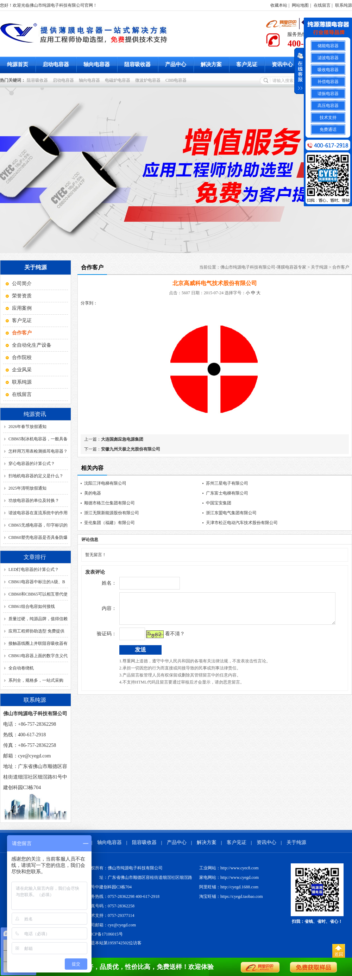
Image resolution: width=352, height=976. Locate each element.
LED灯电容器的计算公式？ (33, 569)
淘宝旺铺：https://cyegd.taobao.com (231, 896)
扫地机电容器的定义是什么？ (35, 475)
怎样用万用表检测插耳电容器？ (38, 451)
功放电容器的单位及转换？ (33, 500)
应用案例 (22, 308)
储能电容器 (328, 45)
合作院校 (22, 357)
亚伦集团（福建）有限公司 (109, 522)
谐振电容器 (328, 93)
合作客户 (340, 267)
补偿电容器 (328, 81)
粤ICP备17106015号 (105, 934)
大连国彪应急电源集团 (122, 439)
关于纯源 (319, 267)
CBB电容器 (177, 80)
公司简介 (22, 283)
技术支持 (328, 117)
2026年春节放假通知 (27, 426)
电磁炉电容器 (118, 80)
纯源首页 (17, 64)
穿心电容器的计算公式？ (31, 463)
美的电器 (92, 493)
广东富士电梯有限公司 (227, 493)
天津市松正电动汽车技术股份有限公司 (242, 522)
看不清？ (160, 639)
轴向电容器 (96, 64)
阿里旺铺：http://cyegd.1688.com (228, 886)
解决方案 (211, 64)
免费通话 (328, 129)
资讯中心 (282, 64)
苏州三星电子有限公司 (227, 483)
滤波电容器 (328, 57)
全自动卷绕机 (21, 668)
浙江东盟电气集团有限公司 (231, 512)
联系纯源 (343, 5)
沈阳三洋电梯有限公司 (105, 483)
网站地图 (300, 5)
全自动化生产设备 (31, 345)
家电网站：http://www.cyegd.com (229, 877)
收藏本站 (278, 5)
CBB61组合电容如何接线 (31, 606)
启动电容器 (56, 64)
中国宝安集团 (218, 502)
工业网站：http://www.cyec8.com (229, 867)
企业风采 (22, 369)
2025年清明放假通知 (27, 488)
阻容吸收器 (137, 64)
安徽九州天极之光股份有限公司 (130, 449)
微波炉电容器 (149, 80)
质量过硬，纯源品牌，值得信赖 (38, 618)
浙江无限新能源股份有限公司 (111, 512)
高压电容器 (328, 105)
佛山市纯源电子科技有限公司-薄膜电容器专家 (263, 267)
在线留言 (322, 5)
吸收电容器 (328, 69)
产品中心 (175, 64)
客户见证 (246, 64)
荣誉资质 (22, 295)
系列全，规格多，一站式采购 (35, 680)
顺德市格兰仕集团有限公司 (109, 502)
